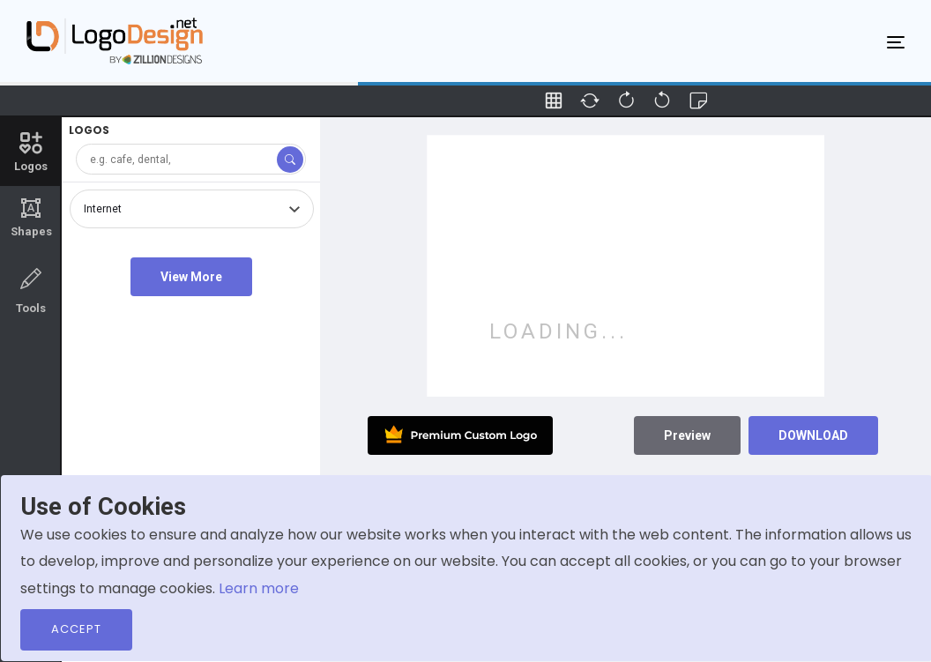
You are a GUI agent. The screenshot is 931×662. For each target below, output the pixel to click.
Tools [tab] (31, 289)
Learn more (259, 588)
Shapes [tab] (31, 217)
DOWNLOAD (813, 435)
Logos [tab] (31, 151)
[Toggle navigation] (896, 41)
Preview (687, 435)
